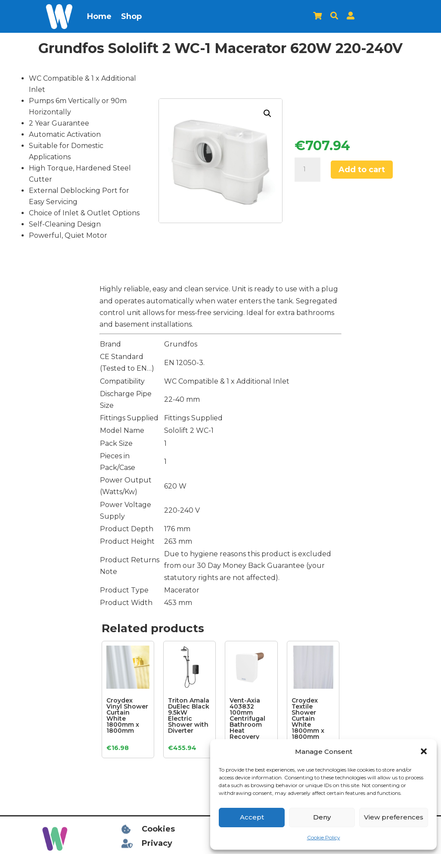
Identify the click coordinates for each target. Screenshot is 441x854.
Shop (131, 16)
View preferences (393, 817)
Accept (252, 817)
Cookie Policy (323, 837)
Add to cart (362, 169)
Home (99, 16)
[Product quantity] (307, 170)
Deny (322, 817)
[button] (423, 751)
